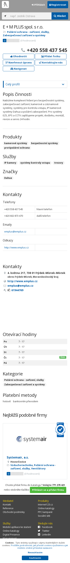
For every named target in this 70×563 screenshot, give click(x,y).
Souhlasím (35, 557)
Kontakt (7, 504)
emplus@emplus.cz (15, 231)
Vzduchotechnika (21, 465)
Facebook (45, 527)
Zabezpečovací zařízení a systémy (24, 35)
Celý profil (13, 84)
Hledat (60, 16)
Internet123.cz (45, 504)
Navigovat (18, 68)
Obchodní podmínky (14, 512)
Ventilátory (38, 468)
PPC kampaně (45, 512)
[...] (30, 16)
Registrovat (57, 4)
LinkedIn (44, 534)
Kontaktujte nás (51, 62)
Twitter (43, 530)
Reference (8, 508)
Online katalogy (46, 508)
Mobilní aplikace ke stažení (17, 527)
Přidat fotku (50, 56)
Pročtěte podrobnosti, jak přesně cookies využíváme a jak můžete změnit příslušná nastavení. (39, 546)
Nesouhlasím (35, 552)
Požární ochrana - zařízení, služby (28, 32)
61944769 (17, 290)
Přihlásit (38, 4)
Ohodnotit (18, 56)
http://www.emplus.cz (16, 247)
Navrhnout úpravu (18, 62)
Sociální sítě (44, 515)
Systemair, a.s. (18, 457)
